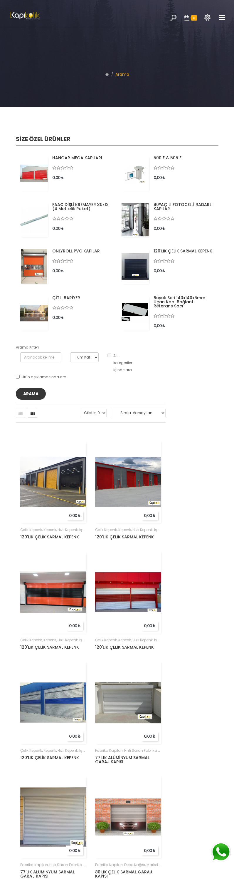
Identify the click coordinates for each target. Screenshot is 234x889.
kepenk (49, 529)
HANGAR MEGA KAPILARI (77, 158)
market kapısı (158, 864)
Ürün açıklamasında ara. (41, 376)
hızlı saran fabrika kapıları (147, 750)
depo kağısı (134, 864)
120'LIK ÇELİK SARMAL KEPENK (183, 251)
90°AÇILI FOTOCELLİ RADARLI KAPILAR (183, 207)
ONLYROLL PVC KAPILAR (76, 251)
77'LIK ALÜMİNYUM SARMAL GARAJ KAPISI (122, 760)
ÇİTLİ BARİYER (66, 298)
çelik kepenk (31, 529)
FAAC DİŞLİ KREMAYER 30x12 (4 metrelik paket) (80, 207)
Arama (207, 17)
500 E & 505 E (167, 158)
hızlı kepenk (68, 529)
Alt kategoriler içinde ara (119, 362)
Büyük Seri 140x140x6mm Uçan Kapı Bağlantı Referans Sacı (179, 302)
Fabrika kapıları (109, 750)
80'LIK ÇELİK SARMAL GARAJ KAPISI (123, 874)
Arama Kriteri (27, 347)
